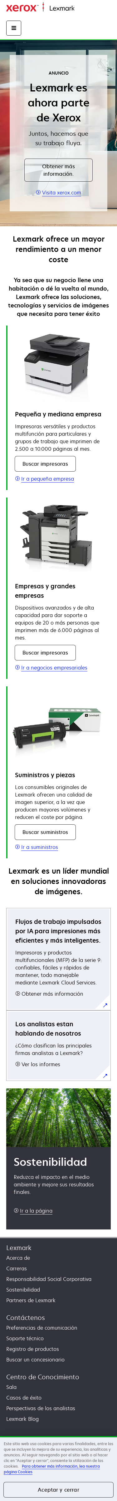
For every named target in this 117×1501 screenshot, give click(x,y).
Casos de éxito (23, 1397)
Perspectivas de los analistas (40, 1408)
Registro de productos (32, 1349)
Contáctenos (25, 1317)
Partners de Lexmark (31, 1300)
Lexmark (19, 1247)
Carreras (16, 1268)
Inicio (79, 9)
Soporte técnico (25, 1338)
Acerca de (18, 1257)
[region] (58, 1468)
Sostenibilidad (23, 1289)
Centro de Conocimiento (42, 1377)
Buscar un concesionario (35, 1359)
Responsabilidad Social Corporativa (48, 1279)
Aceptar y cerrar (58, 1489)
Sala (11, 1387)
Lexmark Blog (22, 1418)
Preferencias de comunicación (41, 1327)
